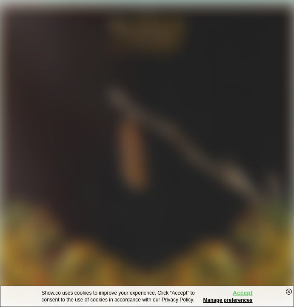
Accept (243, 293)
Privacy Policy (177, 300)
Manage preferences (227, 300)
